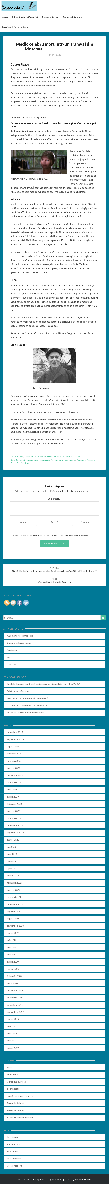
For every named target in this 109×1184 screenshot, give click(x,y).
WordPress (57, 1179)
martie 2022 (13, 875)
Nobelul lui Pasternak (33, 712)
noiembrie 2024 (14, 760)
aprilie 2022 (13, 868)
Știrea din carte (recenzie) (25, 17)
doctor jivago (61, 459)
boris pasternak (18, 459)
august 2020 (13, 933)
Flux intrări (12, 1151)
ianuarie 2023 (13, 811)
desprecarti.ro (47, 459)
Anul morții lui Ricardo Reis (20, 635)
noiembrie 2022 (14, 818)
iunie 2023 (12, 789)
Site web (85, 522)
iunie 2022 (12, 854)
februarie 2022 (14, 882)
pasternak (81, 459)
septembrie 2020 (15, 925)
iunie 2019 (12, 1033)
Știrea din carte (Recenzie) (67, 456)
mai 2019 (11, 1040)
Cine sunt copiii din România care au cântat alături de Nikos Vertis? (47, 684)
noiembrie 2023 (14, 782)
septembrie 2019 (15, 1011)
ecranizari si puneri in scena (15, 27)
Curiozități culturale (72, 17)
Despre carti (13, 698)
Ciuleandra (12, 664)
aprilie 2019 (13, 1047)
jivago (72, 459)
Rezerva (25, 691)
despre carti (33, 459)
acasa (5, 17)
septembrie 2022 (15, 832)
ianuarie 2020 (13, 983)
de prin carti (17, 456)
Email (54, 522)
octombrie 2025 (15, 732)
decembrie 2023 (15, 775)
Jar (8, 657)
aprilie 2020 (13, 961)
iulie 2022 (11, 846)
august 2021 (13, 918)
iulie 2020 (11, 940)
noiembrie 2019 (14, 997)
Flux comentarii (14, 1158)
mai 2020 (11, 954)
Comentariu (54, 498)
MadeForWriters (83, 1179)
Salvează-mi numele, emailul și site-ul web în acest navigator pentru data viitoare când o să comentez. (51, 535)
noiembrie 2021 (14, 897)
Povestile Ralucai (50, 17)
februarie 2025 (14, 753)
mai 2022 (11, 861)
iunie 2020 (12, 947)
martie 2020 (13, 968)
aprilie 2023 (13, 796)
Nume (23, 522)
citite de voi (12, 1074)
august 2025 (13, 746)
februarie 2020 (14, 976)
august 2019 (13, 1019)
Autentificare (13, 1144)
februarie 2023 (14, 803)
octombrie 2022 (15, 825)
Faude (10, 684)
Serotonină (12, 650)
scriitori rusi (23, 463)
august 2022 (13, 839)
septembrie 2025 (15, 739)
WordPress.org (14, 1165)
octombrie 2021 (15, 904)
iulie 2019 (11, 1026)
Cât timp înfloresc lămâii (19, 642)
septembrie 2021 (15, 911)
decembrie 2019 (15, 990)
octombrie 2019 (15, 1004)
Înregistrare (12, 1137)
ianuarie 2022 (13, 890)
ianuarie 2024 (13, 768)
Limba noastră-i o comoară (35, 698)
